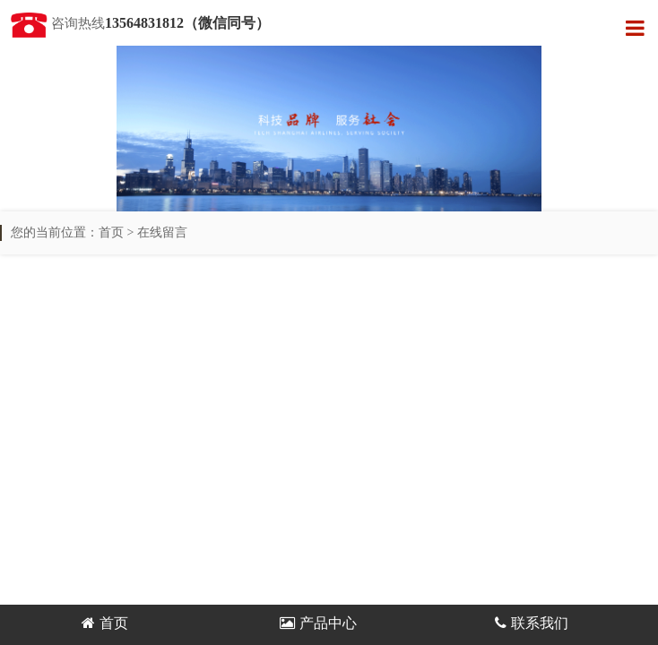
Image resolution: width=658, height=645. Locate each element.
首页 (111, 232)
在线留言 (162, 232)
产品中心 (318, 623)
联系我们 (531, 623)
